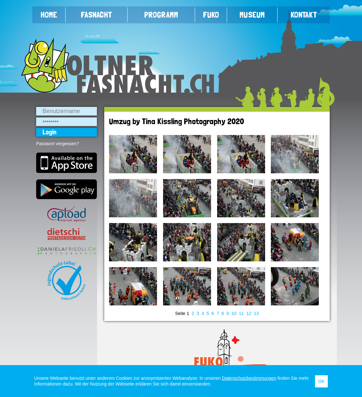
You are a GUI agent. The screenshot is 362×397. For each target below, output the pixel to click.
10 (234, 313)
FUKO (211, 14)
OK (321, 381)
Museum (252, 14)
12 (248, 313)
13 (256, 313)
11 (241, 313)
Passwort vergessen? (57, 143)
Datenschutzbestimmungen (249, 378)
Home (49, 14)
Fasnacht (96, 14)
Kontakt (304, 14)
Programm (161, 14)
